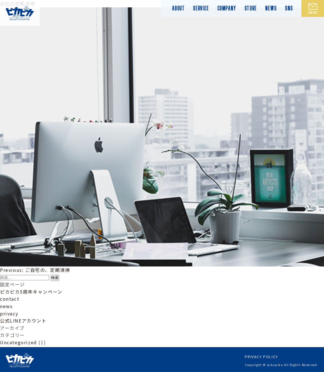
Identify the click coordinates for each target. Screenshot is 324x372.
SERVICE (201, 8)
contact (9, 298)
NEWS (270, 8)
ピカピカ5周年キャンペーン (31, 291)
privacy (9, 313)
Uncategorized (18, 342)
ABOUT (178, 8)
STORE (250, 8)
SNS (289, 8)
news (6, 306)
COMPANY (226, 8)
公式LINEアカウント (23, 320)
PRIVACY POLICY (261, 355)
